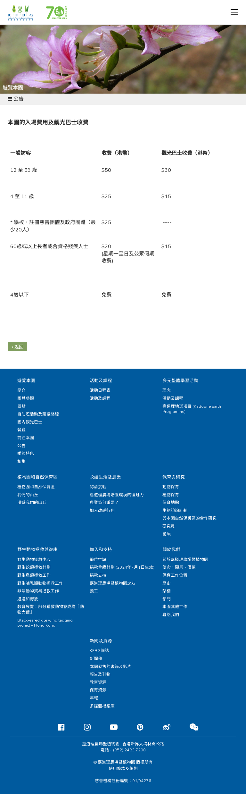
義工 (94, 591)
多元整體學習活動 (180, 381)
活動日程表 (100, 390)
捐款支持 (98, 575)
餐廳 (21, 430)
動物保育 (170, 487)
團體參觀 (25, 398)
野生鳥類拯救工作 (34, 575)
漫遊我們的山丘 (31, 503)
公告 (21, 446)
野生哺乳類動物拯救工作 (40, 583)
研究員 (168, 526)
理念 (166, 390)
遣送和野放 (27, 599)
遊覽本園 (26, 381)
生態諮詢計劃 (174, 511)
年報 (94, 698)
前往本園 (25, 438)
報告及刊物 (100, 674)
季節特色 (25, 453)
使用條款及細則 (123, 769)
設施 (166, 534)
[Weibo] (161, 727)
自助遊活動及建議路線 (38, 414)
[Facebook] (56, 727)
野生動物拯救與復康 (37, 550)
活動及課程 (101, 381)
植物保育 (170, 495)
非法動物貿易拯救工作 (38, 591)
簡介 (21, 390)
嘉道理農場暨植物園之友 (112, 583)
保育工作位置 (174, 575)
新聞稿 (96, 659)
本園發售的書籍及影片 (110, 667)
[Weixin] (188, 727)
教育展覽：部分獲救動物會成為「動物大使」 (50, 609)
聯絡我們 (170, 615)
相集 (21, 461)
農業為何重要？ (104, 503)
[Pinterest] (135, 727)
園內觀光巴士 (29, 422)
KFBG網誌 (99, 651)
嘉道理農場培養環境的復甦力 (117, 495)
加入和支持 (101, 550)
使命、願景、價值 (179, 567)
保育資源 (98, 690)
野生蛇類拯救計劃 (34, 567)
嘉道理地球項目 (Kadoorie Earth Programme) (191, 409)
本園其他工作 (174, 607)
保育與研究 (173, 477)
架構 (166, 591)
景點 (21, 406)
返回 (17, 347)
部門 (166, 599)
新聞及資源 (101, 641)
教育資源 (98, 682)
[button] (234, 12)
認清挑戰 (98, 487)
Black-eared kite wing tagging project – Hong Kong (45, 623)
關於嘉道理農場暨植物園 (185, 560)
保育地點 (170, 503)
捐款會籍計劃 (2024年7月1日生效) (122, 567)
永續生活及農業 (105, 477)
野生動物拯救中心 (34, 560)
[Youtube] (109, 727)
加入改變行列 (102, 511)
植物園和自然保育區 (37, 477)
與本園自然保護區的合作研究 (189, 518)
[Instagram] (82, 727)
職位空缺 (98, 560)
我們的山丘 (27, 495)
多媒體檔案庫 (102, 706)
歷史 (166, 583)
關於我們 (171, 550)
